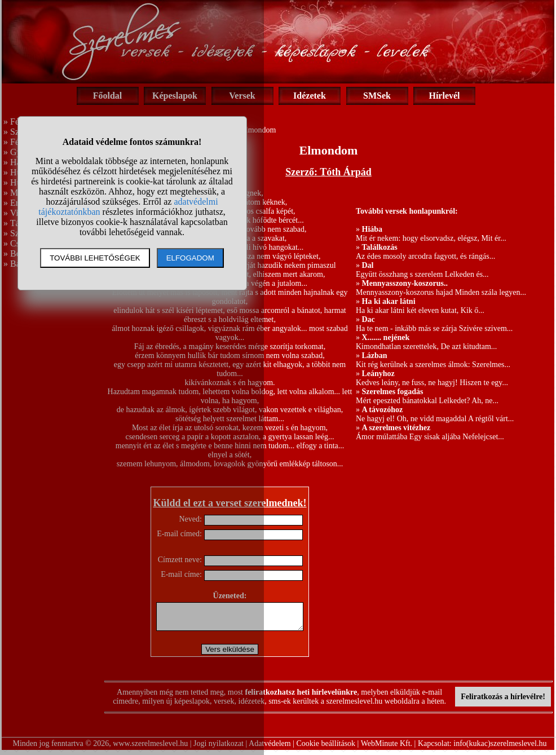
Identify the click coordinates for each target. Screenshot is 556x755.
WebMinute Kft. (386, 748)
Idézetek (309, 95)
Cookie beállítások (326, 748)
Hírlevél (444, 95)
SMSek (377, 95)
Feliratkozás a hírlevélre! (503, 701)
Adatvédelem (270, 748)
